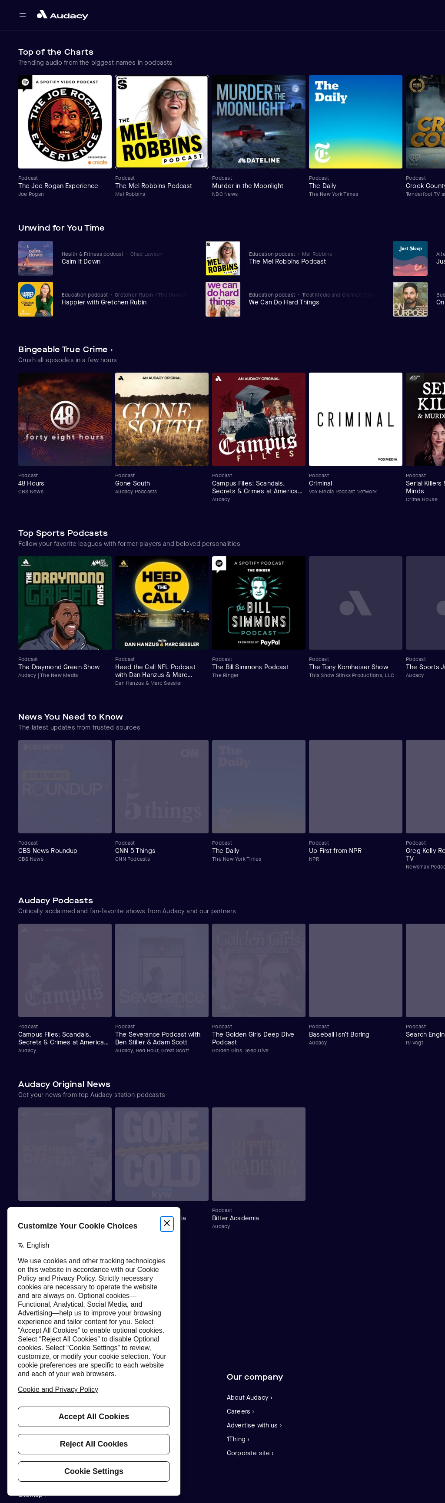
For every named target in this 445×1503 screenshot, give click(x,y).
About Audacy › (249, 1397)
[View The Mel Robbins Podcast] (315, 258)
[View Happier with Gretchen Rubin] (127, 298)
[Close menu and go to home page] (62, 15)
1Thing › (238, 1439)
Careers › (240, 1411)
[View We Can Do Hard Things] (315, 298)
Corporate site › (250, 1453)
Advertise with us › (254, 1425)
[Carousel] (222, 136)
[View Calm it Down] (127, 258)
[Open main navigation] (22, 15)
